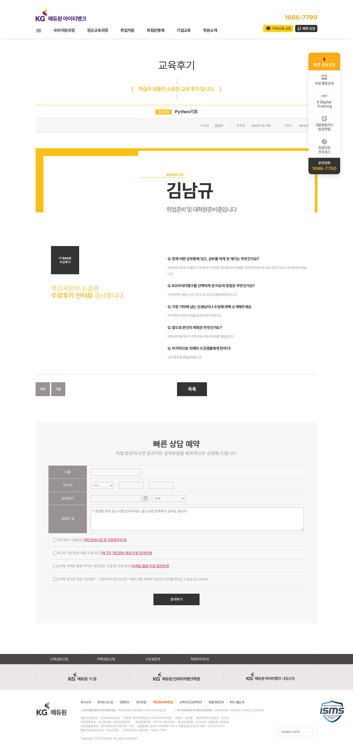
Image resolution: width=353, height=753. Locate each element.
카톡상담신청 (106, 659)
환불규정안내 (216, 702)
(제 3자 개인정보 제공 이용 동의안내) (126, 553)
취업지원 (127, 30)
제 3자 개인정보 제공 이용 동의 (102, 553)
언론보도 (125, 702)
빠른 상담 (309, 28)
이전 (43, 389)
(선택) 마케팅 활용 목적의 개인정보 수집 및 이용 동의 (111, 566)
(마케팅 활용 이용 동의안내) (150, 566)
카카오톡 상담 (281, 28)
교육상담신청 (59, 659)
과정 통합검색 (324, 79)
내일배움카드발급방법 (324, 123)
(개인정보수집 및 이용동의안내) (105, 540)
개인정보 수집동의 (90, 540)
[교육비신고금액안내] (155, 710)
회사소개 (86, 702)
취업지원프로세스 (324, 146)
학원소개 (210, 30)
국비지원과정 (64, 30)
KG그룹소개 (237, 702)
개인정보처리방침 (163, 702)
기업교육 (184, 30)
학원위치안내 (200, 659)
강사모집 (141, 702)
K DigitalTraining (324, 100)
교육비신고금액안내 (190, 702)
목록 (192, 389)
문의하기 (176, 599)
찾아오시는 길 (105, 702)
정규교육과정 (97, 30)
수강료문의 (152, 659)
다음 (58, 389)
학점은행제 (155, 30)
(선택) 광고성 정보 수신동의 (130, 579)
